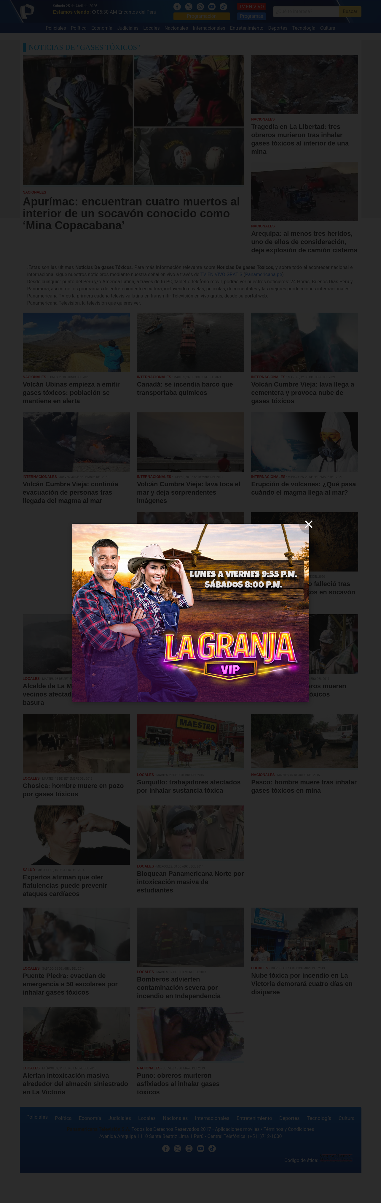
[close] (308, 524)
